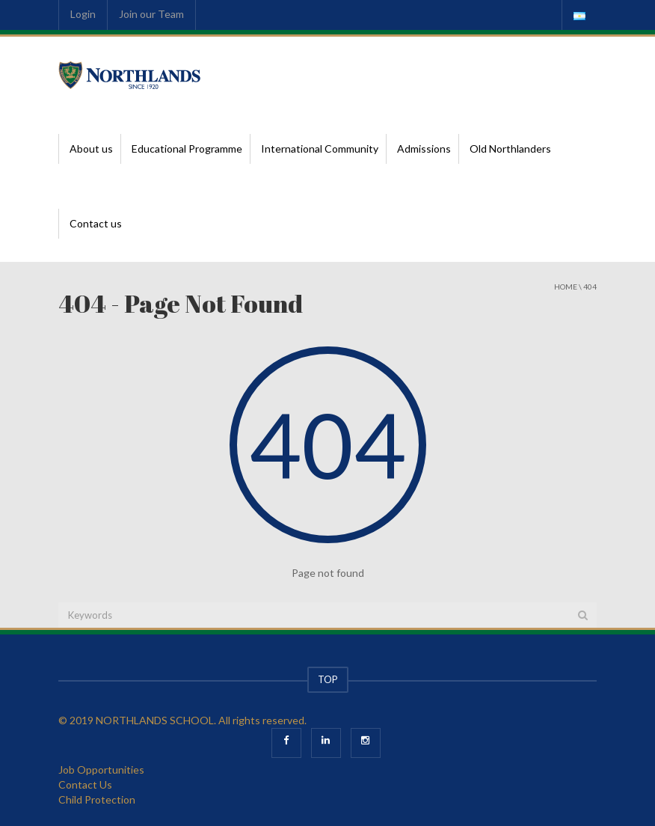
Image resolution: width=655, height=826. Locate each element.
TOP (328, 679)
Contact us (96, 223)
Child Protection (96, 799)
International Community (319, 148)
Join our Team (151, 13)
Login (83, 13)
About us (91, 148)
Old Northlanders (510, 148)
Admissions (424, 148)
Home (565, 286)
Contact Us (85, 784)
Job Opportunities (101, 769)
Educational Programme (187, 148)
